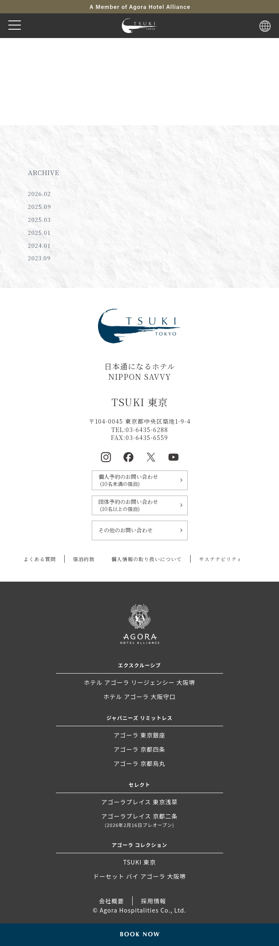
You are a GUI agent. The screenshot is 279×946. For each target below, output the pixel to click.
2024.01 (39, 245)
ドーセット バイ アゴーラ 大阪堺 (139, 876)
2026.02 (39, 194)
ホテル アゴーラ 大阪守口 (139, 696)
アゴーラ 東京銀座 (139, 735)
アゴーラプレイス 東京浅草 (139, 802)
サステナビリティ (220, 558)
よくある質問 (39, 558)
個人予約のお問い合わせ (139, 480)
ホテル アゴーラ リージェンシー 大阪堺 (139, 682)
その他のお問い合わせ (125, 530)
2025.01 (39, 233)
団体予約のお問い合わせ (139, 505)
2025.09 (39, 207)
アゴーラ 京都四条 (139, 749)
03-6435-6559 (147, 437)
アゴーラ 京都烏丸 (139, 763)
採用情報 (153, 901)
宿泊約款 (84, 558)
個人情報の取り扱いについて (146, 558)
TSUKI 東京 (139, 862)
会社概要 (111, 901)
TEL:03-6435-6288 (139, 429)
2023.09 (39, 258)
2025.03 (39, 220)
